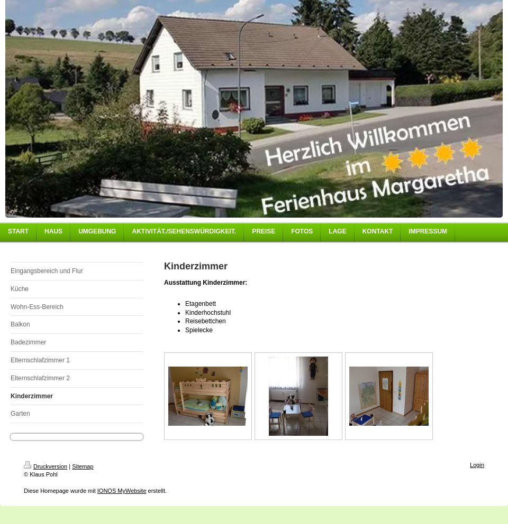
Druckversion (45, 466)
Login (477, 465)
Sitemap (82, 466)
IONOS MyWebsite (122, 491)
